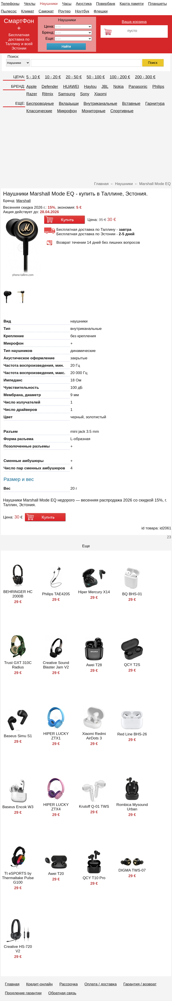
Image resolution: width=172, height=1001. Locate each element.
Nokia (118, 86)
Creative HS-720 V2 (18, 949)
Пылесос (9, 11)
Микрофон (67, 111)
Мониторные (93, 111)
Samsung (66, 94)
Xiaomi (100, 94)
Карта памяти (132, 4)
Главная (12, 984)
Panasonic (138, 86)
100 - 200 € (120, 77)
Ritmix (47, 94)
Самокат (46, 11)
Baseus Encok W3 (17, 807)
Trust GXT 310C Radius (18, 665)
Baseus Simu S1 (18, 736)
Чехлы (29, 4)
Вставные (131, 103)
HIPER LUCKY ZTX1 (56, 736)
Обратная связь (62, 993)
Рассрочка (68, 984)
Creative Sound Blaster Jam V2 (56, 665)
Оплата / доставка (100, 984)
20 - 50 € (74, 77)
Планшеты (157, 4)
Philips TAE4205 (56, 594)
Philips (158, 86)
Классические (39, 111)
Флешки (101, 11)
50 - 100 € (96, 77)
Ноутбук (82, 11)
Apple (31, 86)
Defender (50, 86)
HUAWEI (71, 86)
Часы (66, 4)
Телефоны (10, 4)
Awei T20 (56, 874)
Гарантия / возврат (140, 984)
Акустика (84, 4)
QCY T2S (132, 665)
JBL (104, 86)
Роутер (64, 11)
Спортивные (121, 111)
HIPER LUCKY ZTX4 (56, 807)
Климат (27, 11)
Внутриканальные (100, 103)
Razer (31, 94)
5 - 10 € (33, 77)
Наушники (49, 4)
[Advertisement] (86, 148)
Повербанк (105, 4)
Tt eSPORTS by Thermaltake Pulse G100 (18, 877)
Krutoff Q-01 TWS (94, 806)
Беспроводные (40, 103)
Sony (84, 94)
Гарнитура (155, 103)
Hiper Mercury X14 (94, 592)
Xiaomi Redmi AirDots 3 (94, 736)
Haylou (90, 86)
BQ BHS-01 (132, 594)
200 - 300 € (145, 77)
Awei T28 (94, 665)
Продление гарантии (23, 993)
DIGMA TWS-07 (132, 870)
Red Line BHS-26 (132, 734)
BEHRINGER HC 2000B (17, 594)
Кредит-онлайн (39, 984)
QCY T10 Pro (94, 878)
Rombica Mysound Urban (132, 807)
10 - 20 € (53, 77)
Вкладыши (69, 103)
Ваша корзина (134, 22)
